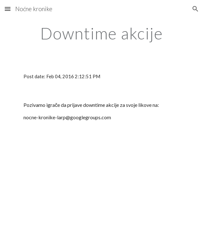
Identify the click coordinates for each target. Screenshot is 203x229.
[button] (7, 8)
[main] (101, 33)
